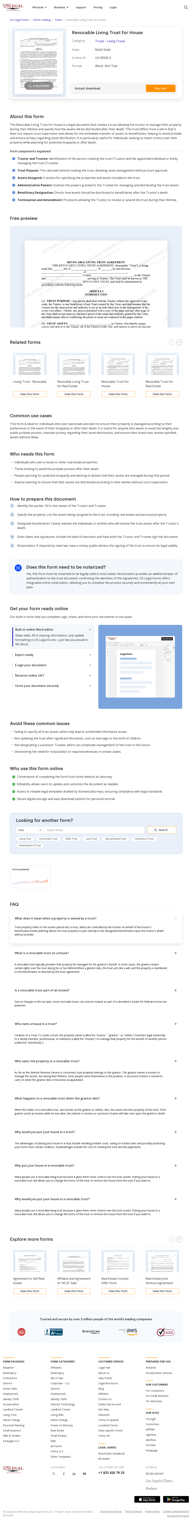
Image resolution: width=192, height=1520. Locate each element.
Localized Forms (108, 1425)
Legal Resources (108, 1383)
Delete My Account (109, 1404)
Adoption (8, 1367)
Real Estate (57, 1430)
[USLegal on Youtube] (84, 1474)
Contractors (10, 1378)
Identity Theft (11, 1399)
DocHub (151, 1445)
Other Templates (61, 1456)
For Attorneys (154, 1401)
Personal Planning (13, 1425)
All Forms (56, 1446)
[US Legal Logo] (13, 1469)
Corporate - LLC (60, 1383)
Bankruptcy (9, 1373)
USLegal (151, 1419)
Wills (53, 1441)
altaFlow (151, 1440)
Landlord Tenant (13, 1409)
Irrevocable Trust (48, 838)
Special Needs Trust (115, 838)
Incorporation (11, 1404)
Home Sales (10, 1388)
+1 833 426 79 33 (111, 1472)
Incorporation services (159, 1373)
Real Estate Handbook (111, 1453)
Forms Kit (104, 1435)
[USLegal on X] (54, 1474)
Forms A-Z (57, 1451)
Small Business (12, 1430)
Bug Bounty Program (178, 1515)
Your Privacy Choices (111, 1511)
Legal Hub (104, 1367)
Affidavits (56, 1367)
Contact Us (105, 1399)
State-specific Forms (110, 1430)
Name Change (11, 1420)
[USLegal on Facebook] (64, 1474)
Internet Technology (63, 1404)
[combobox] (94, 830)
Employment (10, 1394)
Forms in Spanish (108, 1420)
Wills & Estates (12, 1435)
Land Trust (91, 838)
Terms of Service (133, 1511)
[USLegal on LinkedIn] (74, 1474)
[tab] (52, 637)
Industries (104, 1415)
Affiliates (103, 1394)
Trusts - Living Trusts (110, 41)
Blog (101, 1388)
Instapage (152, 1450)
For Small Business (157, 1396)
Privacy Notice (152, 1511)
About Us (103, 1373)
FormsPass (152, 1424)
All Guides (104, 1458)
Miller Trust (71, 838)
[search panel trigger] (186, 7)
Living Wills (57, 1415)
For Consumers (155, 1390)
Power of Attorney (62, 1425)
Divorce (7, 1383)
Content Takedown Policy (176, 1511)
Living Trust (25, 838)
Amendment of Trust (30, 845)
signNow (151, 1434)
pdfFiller (150, 1429)
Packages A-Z (11, 1441)
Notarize (151, 1367)
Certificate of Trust (144, 838)
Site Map (103, 1409)
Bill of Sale (57, 1378)
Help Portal (105, 1378)
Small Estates (59, 1435)
